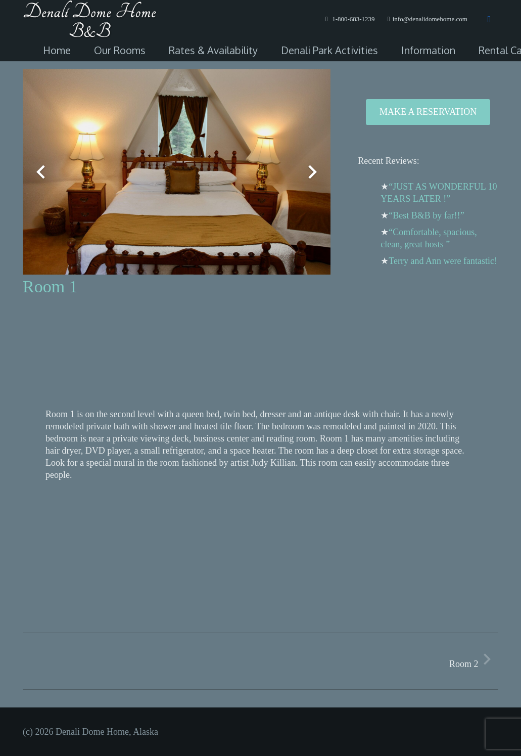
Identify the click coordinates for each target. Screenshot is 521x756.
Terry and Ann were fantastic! (443, 261)
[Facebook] (489, 19)
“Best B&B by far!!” (426, 215)
